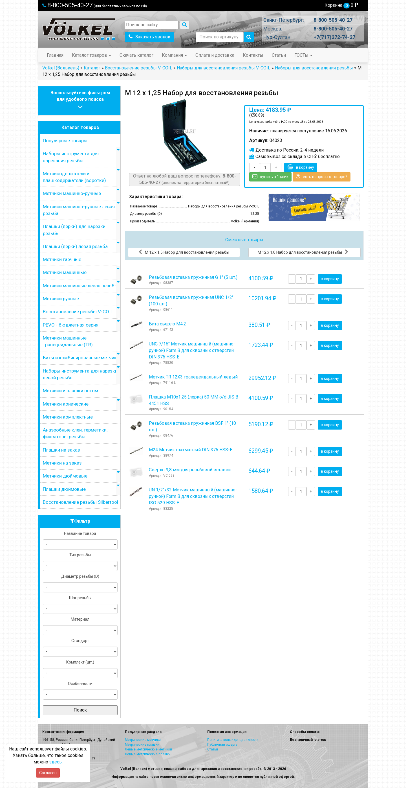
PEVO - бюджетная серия (70, 325)
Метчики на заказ (62, 463)
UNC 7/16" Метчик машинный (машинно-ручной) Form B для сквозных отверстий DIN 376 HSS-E (192, 350)
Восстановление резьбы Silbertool (80, 502)
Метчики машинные (65, 272)
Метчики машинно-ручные (72, 193)
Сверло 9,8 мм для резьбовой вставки (190, 469)
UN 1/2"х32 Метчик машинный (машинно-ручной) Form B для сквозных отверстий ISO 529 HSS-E (193, 496)
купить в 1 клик (270, 176)
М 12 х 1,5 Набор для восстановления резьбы (183, 252)
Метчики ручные (61, 298)
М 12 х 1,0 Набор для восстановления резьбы (303, 252)
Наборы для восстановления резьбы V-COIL (223, 68)
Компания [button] (174, 55)
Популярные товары (65, 140)
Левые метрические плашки (148, 754)
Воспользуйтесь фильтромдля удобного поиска (80, 100)
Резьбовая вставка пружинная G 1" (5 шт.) (193, 277)
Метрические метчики (143, 740)
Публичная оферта (222, 745)
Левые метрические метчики (148, 749)
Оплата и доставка (214, 55)
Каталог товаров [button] (91, 55)
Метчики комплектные (68, 417)
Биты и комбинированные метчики (81, 357)
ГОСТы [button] (303, 55)
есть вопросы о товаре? (321, 176)
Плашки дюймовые (64, 489)
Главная (55, 55)
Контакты (253, 55)
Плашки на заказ (61, 450)
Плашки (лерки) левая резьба (75, 246)
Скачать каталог (136, 55)
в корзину (300, 167)
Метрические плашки (142, 745)
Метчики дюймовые (65, 476)
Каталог (92, 68)
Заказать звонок (149, 37)
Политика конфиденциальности (233, 740)
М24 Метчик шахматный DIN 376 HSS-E (190, 449)
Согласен (48, 773)
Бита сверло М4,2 (167, 324)
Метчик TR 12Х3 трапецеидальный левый (193, 377)
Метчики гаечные (62, 259)
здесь (55, 762)
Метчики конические (66, 404)
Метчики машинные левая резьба (80, 285)
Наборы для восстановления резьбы (314, 68)
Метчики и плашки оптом (70, 390)
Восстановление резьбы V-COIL (138, 68)
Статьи (279, 55)
